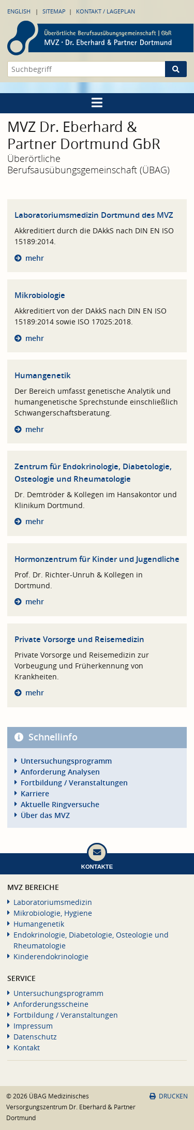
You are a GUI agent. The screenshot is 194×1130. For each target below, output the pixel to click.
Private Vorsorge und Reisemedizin (79, 639)
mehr (34, 258)
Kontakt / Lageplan (105, 11)
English (19, 11)
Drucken (169, 1096)
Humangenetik (42, 375)
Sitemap (54, 11)
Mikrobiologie (39, 295)
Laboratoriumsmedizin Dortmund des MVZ (93, 215)
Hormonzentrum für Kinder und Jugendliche (97, 559)
